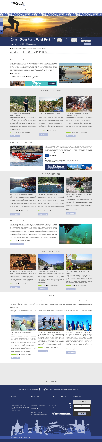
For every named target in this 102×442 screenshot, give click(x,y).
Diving (34, 48)
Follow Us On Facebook (36, 412)
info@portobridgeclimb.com (26, 78)
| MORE (88, 9)
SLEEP (50, 9)
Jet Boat (24, 48)
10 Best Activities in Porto (16, 400)
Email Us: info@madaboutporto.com (39, 414)
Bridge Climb (14, 48)
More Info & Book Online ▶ (17, 243)
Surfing (43, 48)
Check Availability (15, 135)
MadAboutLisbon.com (36, 400)
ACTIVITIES (57, 9)
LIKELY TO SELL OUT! (59, 110)
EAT (45, 9)
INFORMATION (66, 9)
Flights (53, 400)
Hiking (20, 48)
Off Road (39, 48)
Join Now (82, 413)
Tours (53, 407)
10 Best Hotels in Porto (16, 410)
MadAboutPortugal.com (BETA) (38, 405)
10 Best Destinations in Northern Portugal (20, 408)
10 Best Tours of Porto (16, 415)
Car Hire (54, 405)
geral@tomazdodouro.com (61, 161)
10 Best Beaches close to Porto (18, 405)
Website (35, 78)
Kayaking (30, 48)
